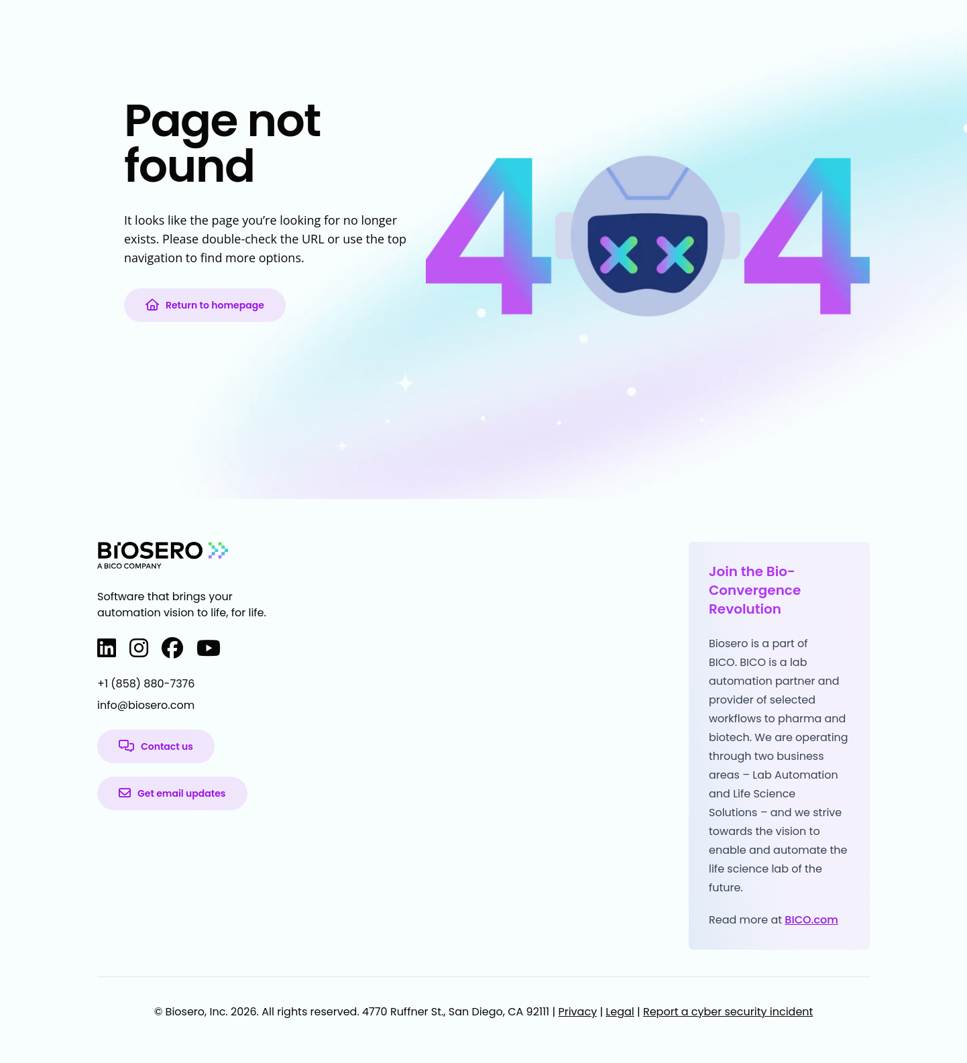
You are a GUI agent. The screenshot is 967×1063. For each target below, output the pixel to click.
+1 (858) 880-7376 (145, 683)
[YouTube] (208, 648)
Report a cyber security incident (728, 1011)
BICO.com (811, 920)
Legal (620, 1011)
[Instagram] (138, 648)
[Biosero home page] (163, 555)
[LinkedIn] (106, 648)
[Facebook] (172, 648)
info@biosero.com (145, 705)
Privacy (577, 1011)
